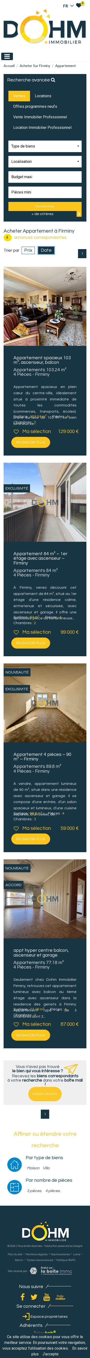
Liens (76, 1254)
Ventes (19, 96)
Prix (28, 250)
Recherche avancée (31, 80)
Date (46, 250)
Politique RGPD (65, 1260)
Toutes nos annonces (40, 1260)
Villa (46, 1168)
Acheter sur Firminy (35, 66)
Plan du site (15, 1254)
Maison (33, 1168)
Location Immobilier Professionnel (42, 127)
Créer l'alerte (45, 1094)
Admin (19, 1260)
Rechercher (45, 206)
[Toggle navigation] (7, 56)
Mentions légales (37, 1254)
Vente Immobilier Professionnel (40, 117)
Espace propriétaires (45, 1316)
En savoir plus (30, 442)
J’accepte (50, 1354)
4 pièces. (52, 1191)
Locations (43, 96)
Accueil (9, 66)
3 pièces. (34, 1191)
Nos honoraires (60, 1254)
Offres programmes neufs (35, 106)
